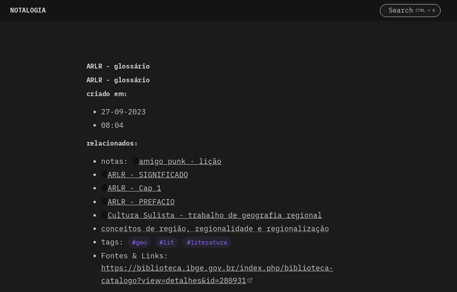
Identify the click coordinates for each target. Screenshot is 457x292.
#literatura (207, 242)
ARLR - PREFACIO (141, 201)
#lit (166, 242)
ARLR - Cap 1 (134, 188)
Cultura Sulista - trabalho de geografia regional (215, 215)
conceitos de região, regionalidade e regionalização (215, 228)
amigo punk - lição (180, 161)
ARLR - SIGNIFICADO (148, 174)
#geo (139, 242)
